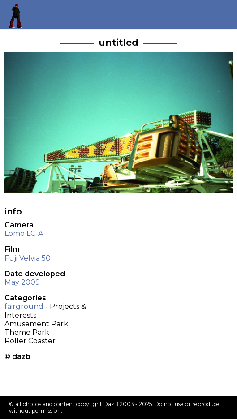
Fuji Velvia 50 (27, 258)
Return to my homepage (18, 14)
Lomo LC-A (23, 233)
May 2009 (22, 282)
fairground (23, 306)
